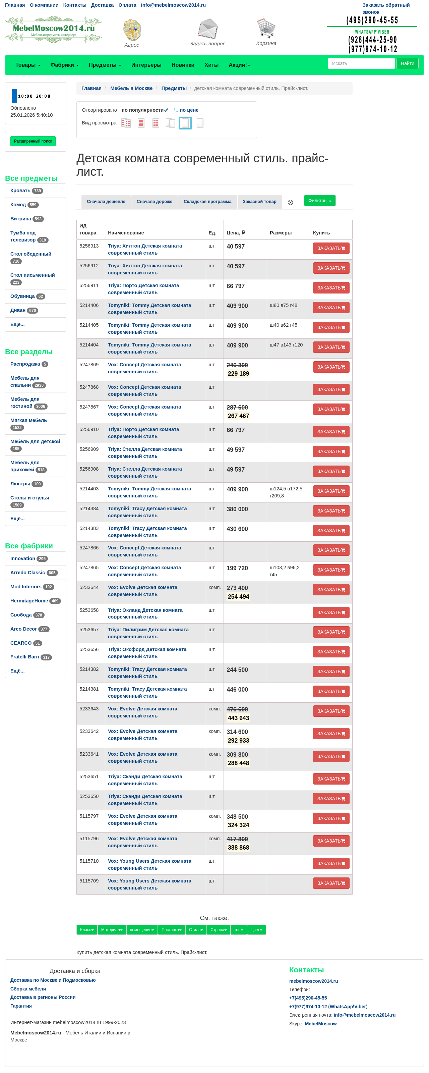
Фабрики (65, 65)
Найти (407, 63)
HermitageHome (35, 600)
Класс (87, 929)
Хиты (211, 65)
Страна (218, 929)
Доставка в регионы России (43, 997)
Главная (15, 5)
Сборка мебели (28, 988)
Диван (24, 310)
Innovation (29, 558)
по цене (185, 110)
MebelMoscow (321, 1023)
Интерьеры (146, 65)
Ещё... (17, 324)
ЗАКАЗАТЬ (331, 248)
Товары (28, 65)
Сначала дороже (154, 201)
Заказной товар (260, 201)
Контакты (74, 5)
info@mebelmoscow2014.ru (173, 5)
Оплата (127, 5)
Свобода (27, 615)
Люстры (26, 483)
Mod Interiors (32, 586)
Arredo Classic (34, 572)
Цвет (256, 929)
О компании (44, 5)
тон (238, 929)
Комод (24, 204)
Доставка (102, 5)
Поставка (172, 929)
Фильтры (319, 200)
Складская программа (207, 201)
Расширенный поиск (33, 141)
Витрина (27, 218)
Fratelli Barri (31, 656)
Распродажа (29, 364)
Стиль (196, 929)
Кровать (26, 190)
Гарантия (21, 1006)
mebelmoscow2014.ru (313, 981)
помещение (142, 929)
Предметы (105, 65)
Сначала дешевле (106, 201)
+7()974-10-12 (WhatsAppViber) (328, 1006)
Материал (112, 929)
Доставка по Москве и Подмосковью (53, 980)
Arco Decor (30, 629)
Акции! (239, 65)
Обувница (27, 296)
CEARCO (26, 643)
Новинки (183, 65)
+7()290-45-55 (308, 998)
